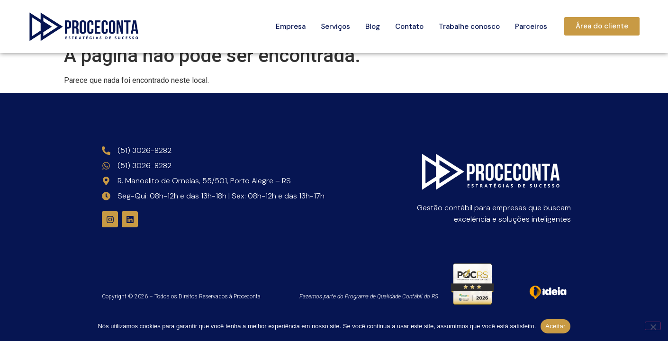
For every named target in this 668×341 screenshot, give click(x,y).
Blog (372, 26)
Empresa (291, 26)
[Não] (653, 326)
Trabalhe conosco (469, 26)
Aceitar (555, 326)
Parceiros (531, 26)
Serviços (335, 26)
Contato (409, 26)
